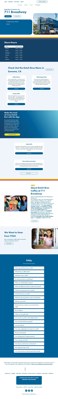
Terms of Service (19, 387)
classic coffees (47, 205)
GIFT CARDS (16, 1)
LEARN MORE (29, 153)
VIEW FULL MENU (49, 69)
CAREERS (13, 373)
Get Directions (17, 16)
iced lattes (33, 206)
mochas (37, 206)
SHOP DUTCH (45, 373)
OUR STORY (18, 373)
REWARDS (10, 1)
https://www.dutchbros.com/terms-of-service (42, 364)
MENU (5, 1)
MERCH (22, 1)
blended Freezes (38, 208)
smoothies (38, 217)
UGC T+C (25, 387)
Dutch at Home (43, 2)
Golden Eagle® (40, 209)
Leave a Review (9, 243)
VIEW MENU (16, 88)
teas (44, 216)
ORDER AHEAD (8, 16)
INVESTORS (38, 373)
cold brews (44, 206)
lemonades (39, 216)
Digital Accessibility (38, 387)
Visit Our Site (34, 221)
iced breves (47, 208)
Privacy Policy (30, 387)
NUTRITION (50, 373)
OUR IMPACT (24, 373)
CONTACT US (7, 373)
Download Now (12, 134)
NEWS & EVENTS (31, 373)
